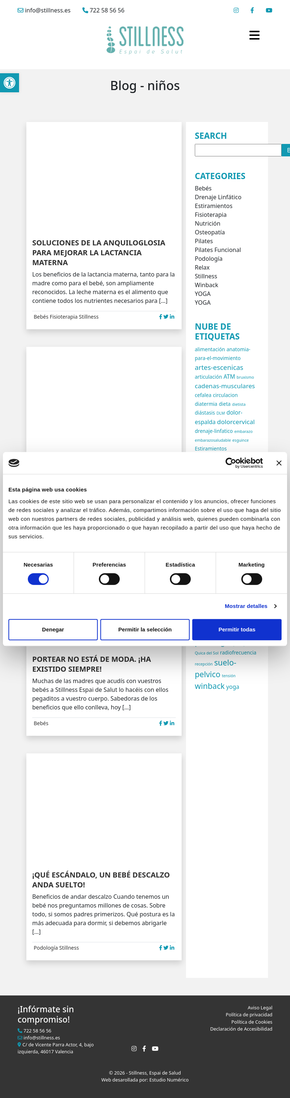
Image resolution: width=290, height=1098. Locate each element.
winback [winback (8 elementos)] (210, 685)
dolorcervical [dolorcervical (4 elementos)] (236, 422)
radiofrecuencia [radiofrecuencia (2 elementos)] (238, 652)
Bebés (41, 316)
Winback (206, 285)
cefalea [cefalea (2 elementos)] (203, 395)
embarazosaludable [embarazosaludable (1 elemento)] (213, 440)
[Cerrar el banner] (279, 462)
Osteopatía (210, 232)
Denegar (53, 629)
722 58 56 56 (103, 10)
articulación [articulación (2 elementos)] (208, 376)
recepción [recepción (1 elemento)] (204, 664)
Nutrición (207, 223)
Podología (46, 947)
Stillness (89, 316)
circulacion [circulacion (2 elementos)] (225, 395)
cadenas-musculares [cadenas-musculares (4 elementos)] (225, 386)
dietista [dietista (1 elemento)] (239, 404)
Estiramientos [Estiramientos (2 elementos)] (211, 448)
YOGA (203, 294)
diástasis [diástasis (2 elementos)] (205, 412)
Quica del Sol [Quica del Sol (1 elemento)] (207, 653)
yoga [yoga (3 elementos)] (232, 687)
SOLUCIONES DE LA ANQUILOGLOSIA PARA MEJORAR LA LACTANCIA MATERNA (98, 252)
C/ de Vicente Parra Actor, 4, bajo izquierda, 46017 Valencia (56, 1048)
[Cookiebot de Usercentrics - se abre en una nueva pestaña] (231, 462)
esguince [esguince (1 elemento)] (241, 440)
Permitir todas (237, 629)
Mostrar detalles (246, 606)
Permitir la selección (145, 629)
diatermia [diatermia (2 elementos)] (206, 403)
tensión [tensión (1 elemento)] (228, 675)
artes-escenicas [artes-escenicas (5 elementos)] (219, 367)
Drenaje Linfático (218, 197)
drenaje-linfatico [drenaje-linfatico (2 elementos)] (214, 430)
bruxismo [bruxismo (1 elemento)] (245, 377)
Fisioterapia (64, 316)
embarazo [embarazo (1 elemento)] (243, 431)
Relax (202, 267)
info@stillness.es (44, 10)
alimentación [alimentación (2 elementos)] (210, 349)
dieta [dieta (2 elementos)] (225, 403)
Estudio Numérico (169, 1079)
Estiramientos (214, 206)
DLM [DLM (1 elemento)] (220, 413)
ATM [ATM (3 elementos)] (229, 376)
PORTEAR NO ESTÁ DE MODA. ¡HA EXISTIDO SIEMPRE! (91, 664)
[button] (9, 82)
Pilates (204, 241)
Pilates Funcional (218, 250)
